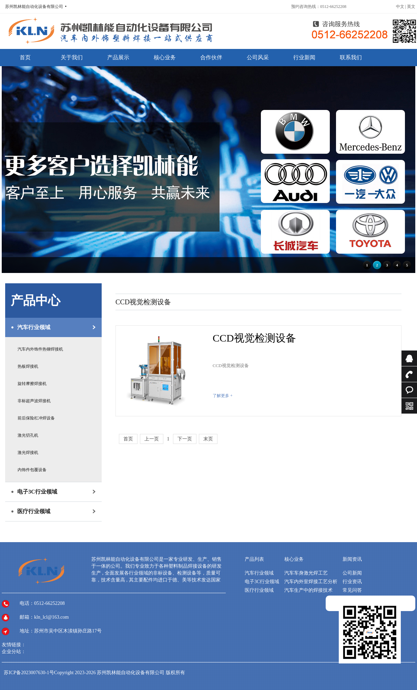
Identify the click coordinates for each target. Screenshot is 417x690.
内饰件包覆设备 (32, 469)
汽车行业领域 (33, 327)
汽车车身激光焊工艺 (306, 573)
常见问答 (352, 590)
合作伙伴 (211, 57)
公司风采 (258, 57)
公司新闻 (352, 573)
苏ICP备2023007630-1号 (29, 672)
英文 (411, 6)
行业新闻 (304, 57)
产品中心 (35, 300)
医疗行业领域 (33, 511)
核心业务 (165, 57)
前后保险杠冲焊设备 (36, 418)
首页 (25, 57)
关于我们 (72, 57)
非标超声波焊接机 (34, 400)
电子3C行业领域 (37, 492)
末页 (208, 439)
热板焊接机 (28, 366)
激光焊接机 (28, 452)
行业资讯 (352, 581)
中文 (400, 6)
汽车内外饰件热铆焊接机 (40, 349)
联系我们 (351, 57)
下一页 (184, 439)
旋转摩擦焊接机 (32, 383)
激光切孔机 (28, 435)
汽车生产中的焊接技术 (308, 590)
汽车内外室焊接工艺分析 (310, 581)
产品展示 (118, 57)
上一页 (151, 439)
